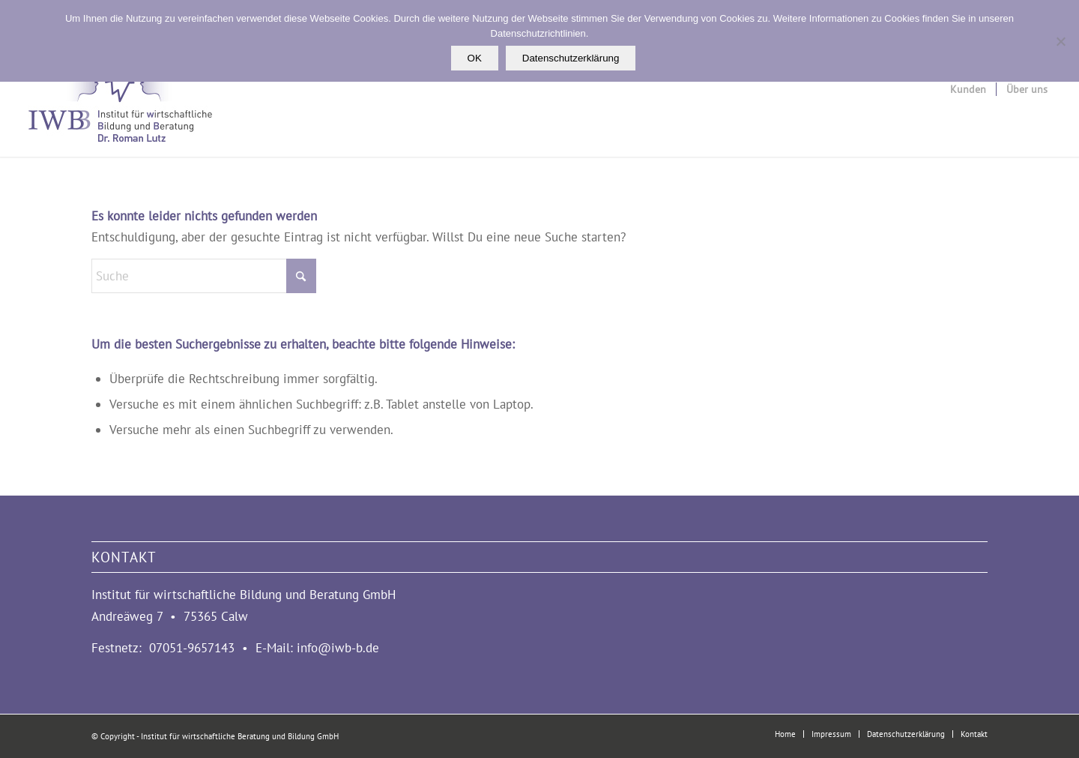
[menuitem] (968, 89)
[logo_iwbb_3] (119, 89)
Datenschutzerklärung (571, 58)
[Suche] (203, 276)
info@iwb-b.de (338, 648)
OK (475, 58)
